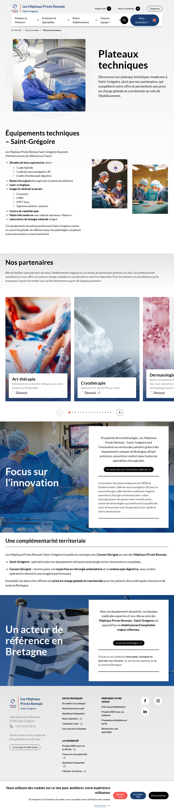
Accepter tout (138, 795)
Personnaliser (158, 796)
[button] (59, 420)
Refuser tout (120, 795)
